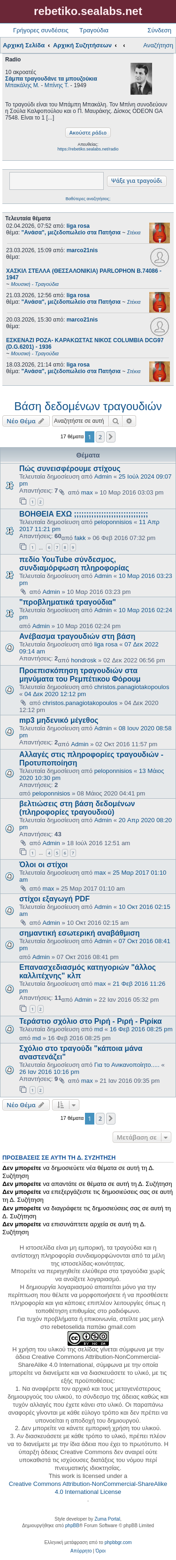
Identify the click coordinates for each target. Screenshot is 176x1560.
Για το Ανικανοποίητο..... (127, 1064)
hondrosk (83, 660)
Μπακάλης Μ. (22, 85)
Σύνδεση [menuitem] (159, 30)
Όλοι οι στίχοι (43, 865)
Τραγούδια (93, 30)
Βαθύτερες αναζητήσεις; (88, 198)
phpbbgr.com (118, 1542)
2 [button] (100, 437)
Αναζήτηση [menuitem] (158, 45)
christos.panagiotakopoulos (131, 686)
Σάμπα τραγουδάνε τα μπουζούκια (51, 78)
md (98, 1029)
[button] (110, 436)
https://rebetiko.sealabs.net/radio (87, 149)
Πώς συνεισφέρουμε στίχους (70, 468)
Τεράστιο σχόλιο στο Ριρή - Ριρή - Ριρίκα (90, 1021)
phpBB (72, 1525)
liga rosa (78, 226)
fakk (80, 537)
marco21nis (82, 250)
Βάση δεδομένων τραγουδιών (87, 406)
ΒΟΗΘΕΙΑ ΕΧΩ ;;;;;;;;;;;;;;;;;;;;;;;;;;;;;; (83, 514)
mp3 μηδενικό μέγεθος (59, 720)
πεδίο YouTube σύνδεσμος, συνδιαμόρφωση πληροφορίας (74, 563)
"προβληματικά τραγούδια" (67, 602)
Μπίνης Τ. (57, 85)
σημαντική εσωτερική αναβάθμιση (79, 933)
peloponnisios (113, 521)
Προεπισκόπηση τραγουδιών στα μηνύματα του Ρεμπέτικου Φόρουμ (80, 675)
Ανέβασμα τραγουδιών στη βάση (77, 636)
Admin (103, 476)
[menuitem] (81, 1551)
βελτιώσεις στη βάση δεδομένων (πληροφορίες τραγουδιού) (77, 808)
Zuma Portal (107, 1519)
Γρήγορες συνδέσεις (41, 30)
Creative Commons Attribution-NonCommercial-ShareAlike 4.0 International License (88, 1487)
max (87, 492)
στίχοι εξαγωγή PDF (54, 899)
